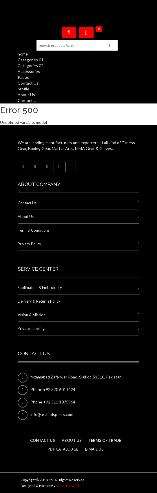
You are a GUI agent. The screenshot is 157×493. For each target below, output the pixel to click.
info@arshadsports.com (51, 414)
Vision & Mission (31, 314)
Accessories (29, 71)
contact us (42, 440)
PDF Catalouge (63, 449)
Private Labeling (31, 328)
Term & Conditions (34, 230)
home (23, 53)
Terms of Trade (104, 440)
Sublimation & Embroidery (40, 287)
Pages (23, 77)
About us (72, 440)
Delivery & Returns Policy (39, 301)
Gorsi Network (68, 485)
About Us (26, 94)
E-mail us (94, 449)
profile (23, 88)
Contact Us (28, 83)
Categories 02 (30, 65)
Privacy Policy (29, 244)
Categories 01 (30, 59)
